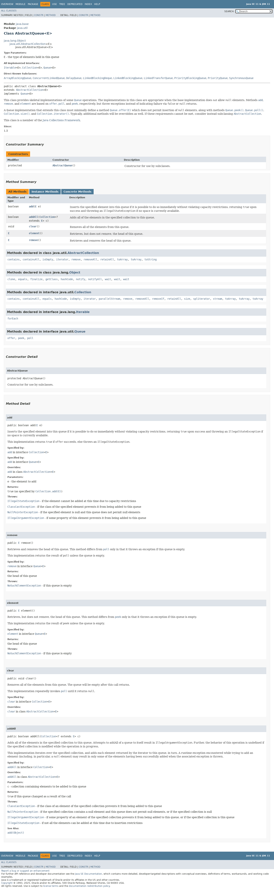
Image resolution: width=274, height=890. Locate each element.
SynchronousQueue (241, 78)
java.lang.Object (15, 40)
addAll (33, 216)
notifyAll (95, 279)
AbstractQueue (62, 165)
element (34, 233)
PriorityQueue (218, 78)
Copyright (7, 883)
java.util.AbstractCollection (28, 43)
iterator (62, 259)
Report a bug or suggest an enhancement (25, 870)
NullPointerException (22, 512)
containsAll (31, 259)
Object (74, 272)
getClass (51, 279)
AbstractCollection (29, 89)
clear (33, 226)
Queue (47, 67)
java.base (22, 23)
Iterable (10, 67)
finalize (36, 279)
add (31, 206)
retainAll (107, 259)
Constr (38, 15)
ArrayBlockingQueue (17, 78)
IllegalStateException (23, 501)
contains (13, 259)
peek (21, 338)
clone (11, 279)
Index (88, 4)
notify (80, 279)
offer (11, 338)
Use (54, 4)
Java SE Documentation (88, 874)
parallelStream (109, 298)
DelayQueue (73, 78)
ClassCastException (21, 506)
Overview (7, 4)
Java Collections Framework (61, 120)
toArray (122, 259)
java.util (22, 27)
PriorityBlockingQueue (190, 78)
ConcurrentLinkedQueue (49, 78)
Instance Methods (45, 191)
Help (97, 4)
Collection (29, 67)
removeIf (158, 298)
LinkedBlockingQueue (127, 78)
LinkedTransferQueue (158, 78)
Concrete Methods (77, 191)
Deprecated (74, 4)
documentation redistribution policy (89, 886)
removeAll (90, 259)
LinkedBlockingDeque (97, 78)
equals (22, 279)
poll (30, 338)
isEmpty (47, 259)
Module (20, 4)
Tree (62, 4)
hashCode (67, 279)
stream (217, 298)
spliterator (201, 298)
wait (108, 279)
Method (51, 15)
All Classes (9, 10)
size (187, 298)
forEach (12, 318)
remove (33, 240)
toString (150, 259)
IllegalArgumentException (25, 517)
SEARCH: (229, 11)
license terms (50, 886)
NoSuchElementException (24, 585)
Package (33, 4)
